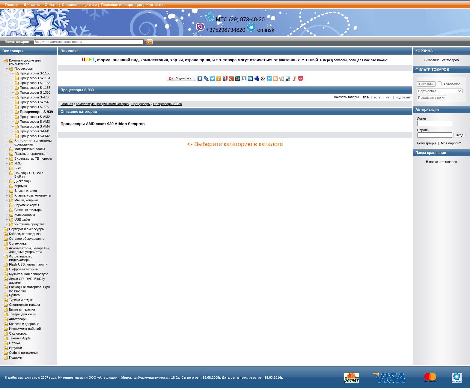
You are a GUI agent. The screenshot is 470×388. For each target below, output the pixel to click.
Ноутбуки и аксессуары (26, 229)
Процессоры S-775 (34, 107)
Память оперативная (30, 153)
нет (388, 97)
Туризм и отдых (21, 300)
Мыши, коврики (26, 200)
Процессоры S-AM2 (35, 117)
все (366, 97)
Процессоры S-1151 (35, 78)
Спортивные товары (24, 304)
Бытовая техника (22, 309)
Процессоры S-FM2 (35, 136)
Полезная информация (121, 5)
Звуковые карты (26, 205)
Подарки (15, 357)
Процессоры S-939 (36, 112)
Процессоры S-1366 (35, 92)
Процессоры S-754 (34, 102)
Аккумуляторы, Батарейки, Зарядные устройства (29, 250)
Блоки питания (25, 190)
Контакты (155, 5)
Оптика (14, 343)
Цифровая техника (23, 269)
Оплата (51, 5)
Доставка (32, 5)
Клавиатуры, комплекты (32, 195)
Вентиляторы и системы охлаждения (33, 142)
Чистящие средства (29, 224)
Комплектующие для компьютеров (25, 62)
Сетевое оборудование (26, 238)
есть (377, 97)
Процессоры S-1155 (35, 83)
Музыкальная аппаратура (28, 274)
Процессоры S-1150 (35, 73)
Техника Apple (20, 338)
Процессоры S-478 (34, 97)
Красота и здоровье (24, 324)
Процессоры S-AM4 (35, 126)
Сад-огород (18, 333)
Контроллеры (24, 214)
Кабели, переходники (25, 234)
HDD (18, 163)
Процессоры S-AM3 (35, 121)
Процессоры (24, 68)
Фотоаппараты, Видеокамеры (20, 258)
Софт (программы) (23, 352)
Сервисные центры (79, 5)
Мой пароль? (451, 143)
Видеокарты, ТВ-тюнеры (33, 158)
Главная (12, 5)
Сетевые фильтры (28, 210)
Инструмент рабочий (25, 328)
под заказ (403, 97)
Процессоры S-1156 (35, 87)
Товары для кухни (22, 314)
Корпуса (20, 186)
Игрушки (15, 348)
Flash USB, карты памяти (28, 264)
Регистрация (426, 143)
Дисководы (22, 181)
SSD (17, 168)
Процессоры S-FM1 (35, 131)
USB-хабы (22, 219)
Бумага (14, 295)
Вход (459, 135)
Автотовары (18, 319)
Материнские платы (29, 149)
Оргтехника (17, 243)
